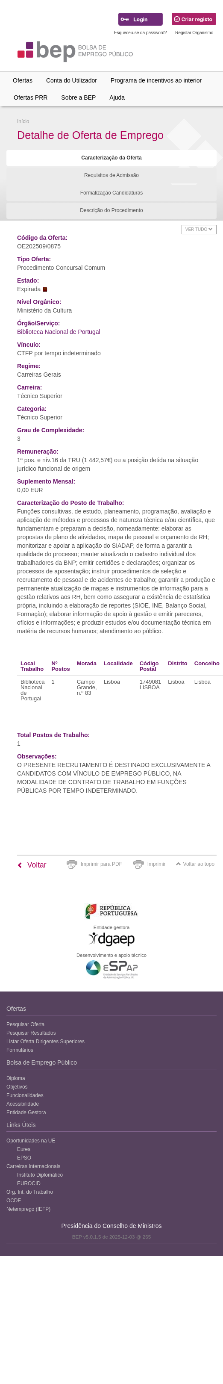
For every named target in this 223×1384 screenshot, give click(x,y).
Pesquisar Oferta (25, 1024)
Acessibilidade (22, 1104)
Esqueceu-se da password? (140, 32)
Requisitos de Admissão (111, 175)
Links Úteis (20, 1124)
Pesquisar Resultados (31, 1033)
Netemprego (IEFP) (28, 1209)
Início (23, 121)
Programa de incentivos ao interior (156, 80)
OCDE (13, 1201)
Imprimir (156, 864)
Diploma (15, 1078)
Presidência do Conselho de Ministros (111, 1225)
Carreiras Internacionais (33, 1166)
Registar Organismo (194, 32)
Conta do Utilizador (71, 80)
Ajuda (117, 97)
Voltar (32, 865)
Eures (23, 1149)
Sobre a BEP (78, 97)
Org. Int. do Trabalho (29, 1192)
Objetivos (17, 1087)
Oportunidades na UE (30, 1141)
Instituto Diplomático (40, 1175)
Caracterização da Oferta (111, 158)
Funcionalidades (25, 1095)
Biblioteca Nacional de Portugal (58, 331)
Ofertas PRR (30, 97)
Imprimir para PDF (101, 864)
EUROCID (29, 1183)
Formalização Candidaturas (111, 193)
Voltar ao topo (195, 864)
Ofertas (22, 80)
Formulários (19, 1050)
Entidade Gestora (26, 1112)
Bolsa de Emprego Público (41, 1062)
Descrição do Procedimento (111, 210)
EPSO (24, 1158)
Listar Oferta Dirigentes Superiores (45, 1042)
